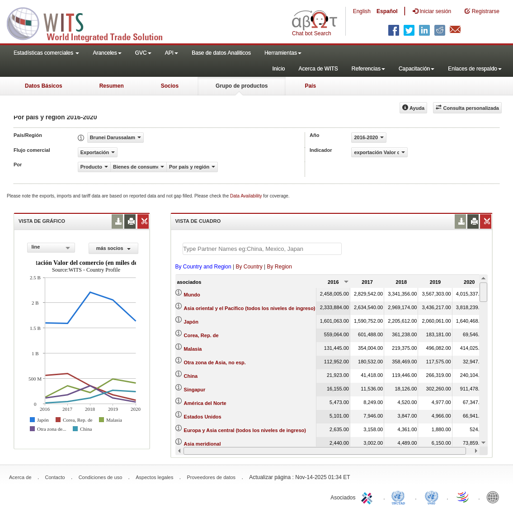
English (362, 11)
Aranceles (107, 53)
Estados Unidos (202, 416)
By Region (279, 266)
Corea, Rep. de (201, 335)
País (310, 86)
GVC (143, 53)
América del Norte (205, 403)
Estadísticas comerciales (46, 53)
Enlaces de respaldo (475, 69)
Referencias (368, 69)
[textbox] (262, 249)
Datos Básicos (43, 86)
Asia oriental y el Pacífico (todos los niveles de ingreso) (249, 308)
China (191, 376)
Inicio (278, 69)
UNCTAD (400, 497)
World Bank (495, 497)
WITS (90, 22)
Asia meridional (202, 444)
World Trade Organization (463, 497)
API (171, 53)
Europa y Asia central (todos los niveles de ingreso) (245, 430)
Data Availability (246, 195)
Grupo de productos (242, 86)
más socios (113, 248)
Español (387, 11)
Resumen (111, 86)
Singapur (195, 389)
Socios (170, 86)
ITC (368, 497)
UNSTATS (432, 497)
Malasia (193, 349)
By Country (248, 266)
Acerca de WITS (318, 69)
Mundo (192, 294)
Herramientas (282, 53)
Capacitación (416, 69)
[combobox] (51, 248)
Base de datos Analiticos (221, 53)
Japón (191, 322)
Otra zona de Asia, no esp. (215, 362)
